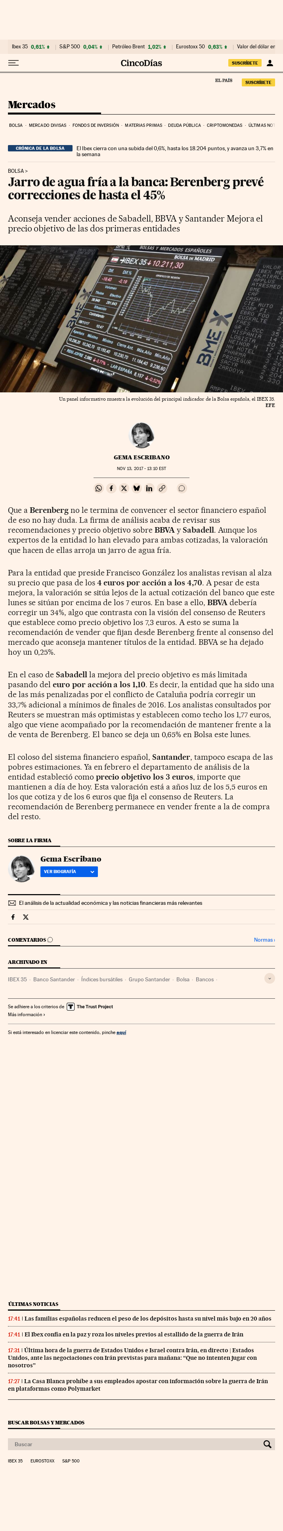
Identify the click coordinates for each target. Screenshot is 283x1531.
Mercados (31, 105)
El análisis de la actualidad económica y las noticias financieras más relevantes (110, 903)
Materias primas (143, 125)
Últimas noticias (33, 1304)
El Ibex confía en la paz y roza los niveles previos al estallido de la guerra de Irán (134, 1334)
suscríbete (245, 63)
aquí (121, 1032)
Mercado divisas (48, 125)
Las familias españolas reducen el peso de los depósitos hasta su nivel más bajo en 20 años (148, 1318)
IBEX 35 (17, 979)
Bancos (205, 979)
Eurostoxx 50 (190, 47)
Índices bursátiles (101, 979)
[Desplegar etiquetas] (269, 978)
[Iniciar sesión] (269, 63)
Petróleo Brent (128, 47)
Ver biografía (69, 871)
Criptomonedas (224, 125)
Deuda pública (184, 125)
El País (223, 80)
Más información (27, 1014)
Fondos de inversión (96, 125)
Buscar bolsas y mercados (46, 1423)
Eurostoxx (42, 1461)
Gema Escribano (142, 457)
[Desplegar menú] (13, 63)
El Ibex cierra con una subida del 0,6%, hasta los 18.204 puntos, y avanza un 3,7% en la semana (174, 151)
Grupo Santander (149, 979)
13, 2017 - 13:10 (141, 468)
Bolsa (16, 125)
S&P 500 (69, 47)
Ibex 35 (20, 47)
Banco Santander (54, 979)
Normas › (264, 940)
